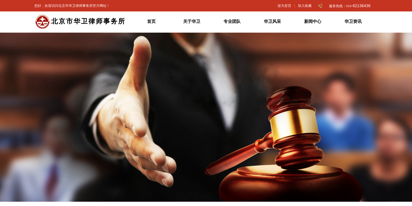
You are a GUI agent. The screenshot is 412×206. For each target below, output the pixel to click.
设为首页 (284, 6)
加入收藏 (305, 6)
